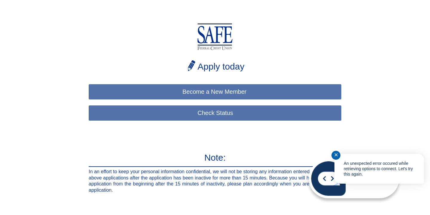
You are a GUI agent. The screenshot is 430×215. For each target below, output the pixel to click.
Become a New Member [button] (215, 91)
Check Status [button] (215, 113)
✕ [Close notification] (336, 155)
